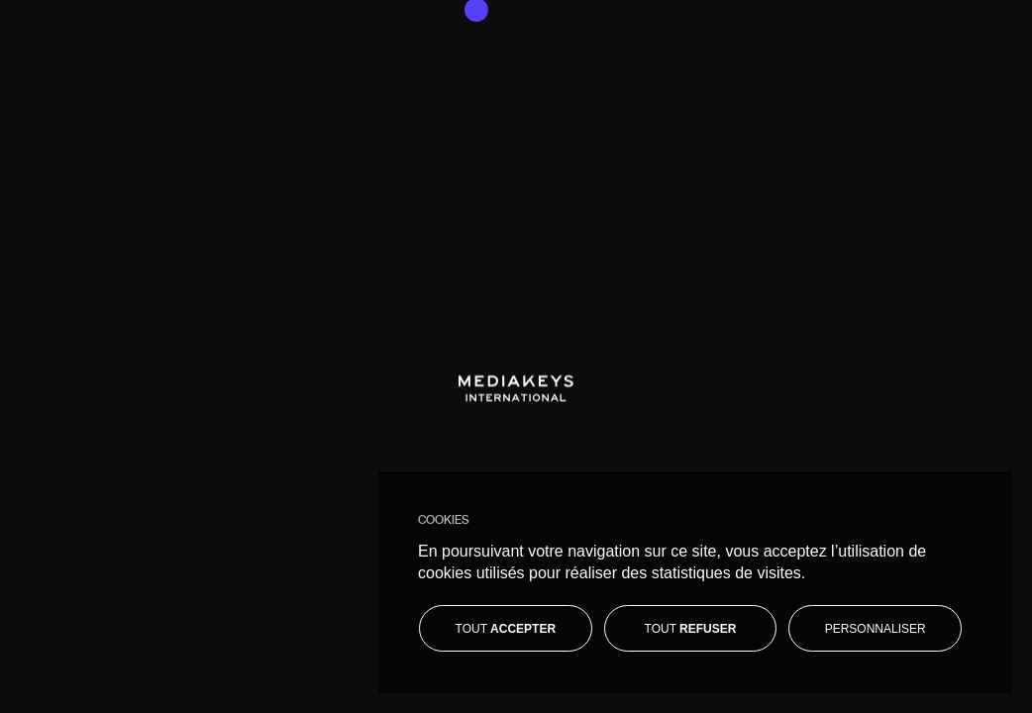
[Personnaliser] (875, 629)
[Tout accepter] (505, 629)
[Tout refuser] (690, 629)
